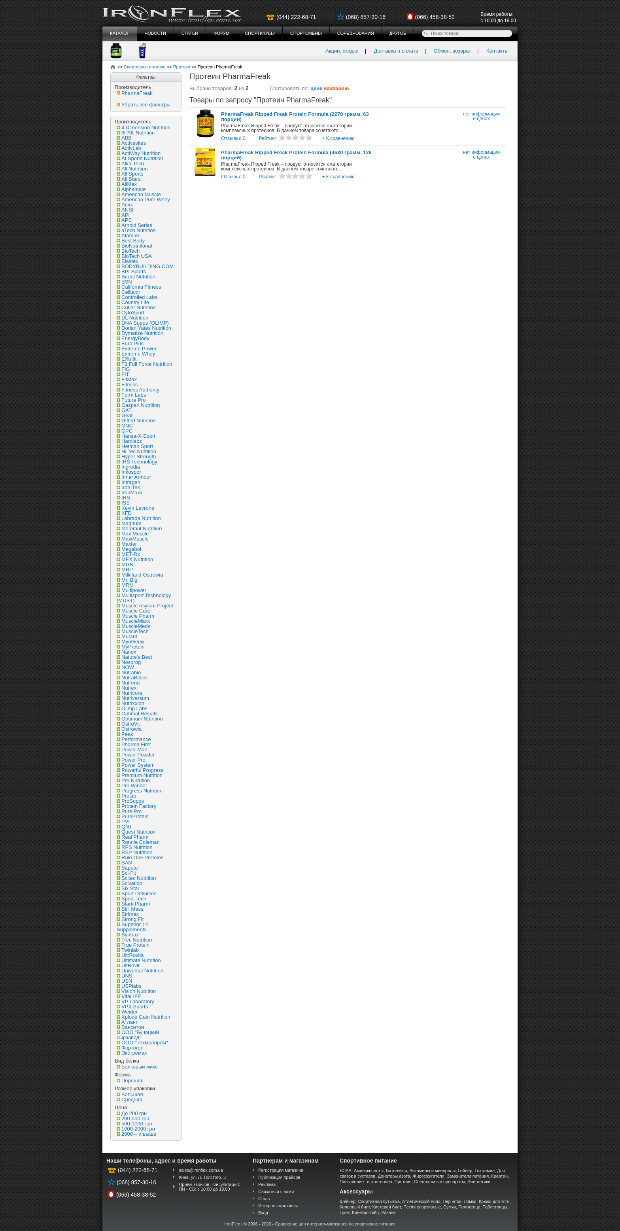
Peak (125, 734)
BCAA (346, 1170)
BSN (124, 282)
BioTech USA (134, 256)
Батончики (396, 1170)
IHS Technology (137, 462)
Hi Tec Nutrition (136, 451)
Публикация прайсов (279, 1177)
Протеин (403, 1181)
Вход (263, 1212)
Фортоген (130, 1048)
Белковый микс (137, 1067)
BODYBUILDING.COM (145, 266)
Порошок (130, 1081)
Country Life (133, 302)
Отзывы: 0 (233, 138)
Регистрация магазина (280, 1170)
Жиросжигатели (428, 1176)
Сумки (449, 1207)
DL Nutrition (132, 318)
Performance (134, 739)
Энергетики (478, 1181)
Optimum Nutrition (140, 719)
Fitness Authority (138, 390)
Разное (388, 1212)
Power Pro (131, 760)
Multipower (131, 590)
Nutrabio (129, 672)
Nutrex (126, 688)
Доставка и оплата (396, 51)
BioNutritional (134, 246)
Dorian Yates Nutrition (144, 328)
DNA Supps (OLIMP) (143, 323)
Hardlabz (129, 441)
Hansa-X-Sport (136, 436)
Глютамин (484, 1170)
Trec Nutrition (134, 940)
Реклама (267, 1184)
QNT (124, 827)
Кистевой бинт (386, 1207)
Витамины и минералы (432, 1170)
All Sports (130, 174)
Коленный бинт (355, 1207)
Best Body (131, 241)
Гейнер (465, 1170)
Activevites (131, 143)
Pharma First (134, 744)
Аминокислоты (369, 1170)
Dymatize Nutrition (140, 333)
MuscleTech (133, 631)
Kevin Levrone (135, 508)
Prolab (126, 796)
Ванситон (130, 1027)
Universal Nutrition (140, 971)
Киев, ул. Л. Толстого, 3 (202, 1177)
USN (124, 981)
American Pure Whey (143, 199)
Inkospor (129, 472)
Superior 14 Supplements (132, 926)
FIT (123, 374)
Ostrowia (129, 729)
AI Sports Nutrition (140, 158)
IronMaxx (129, 492)
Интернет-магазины (278, 1205)
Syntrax (128, 935)
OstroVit (128, 724)
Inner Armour (134, 477)
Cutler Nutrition (136, 307)
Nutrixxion (130, 703)
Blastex (127, 261)
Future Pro (131, 400)
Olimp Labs (132, 708)
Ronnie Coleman (138, 842)
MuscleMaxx (133, 621)
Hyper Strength (136, 456)
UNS (124, 976)
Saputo (127, 868)
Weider (127, 1012)
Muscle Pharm (135, 616)
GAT (124, 410)
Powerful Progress (140, 770)
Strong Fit (130, 919)
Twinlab (128, 950)
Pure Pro (129, 811)
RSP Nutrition (135, 852)
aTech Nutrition (136, 230)
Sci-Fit (126, 873)
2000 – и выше (136, 1134)
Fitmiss (127, 385)
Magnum (129, 523)
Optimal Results (137, 714)
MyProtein (131, 647)
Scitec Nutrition (136, 878)
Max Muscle (133, 534)
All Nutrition (132, 169)
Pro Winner (132, 786)
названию (336, 88)
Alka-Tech (130, 163)
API (123, 215)
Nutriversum (133, 698)
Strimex (128, 914)
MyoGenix (131, 642)
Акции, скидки (342, 51)
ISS (123, 503)
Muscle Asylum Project (145, 606)
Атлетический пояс (421, 1201)
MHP (125, 570)
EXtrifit (126, 359)
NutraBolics (132, 678)
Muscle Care (133, 611)
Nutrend (128, 683)
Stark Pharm (133, 904)
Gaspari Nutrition (138, 405)
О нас (264, 1198)
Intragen (128, 482)
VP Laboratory (135, 1001)
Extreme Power (137, 349)
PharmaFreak (135, 93)
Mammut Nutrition (139, 528)
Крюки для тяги (494, 1201)
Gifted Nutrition (136, 421)
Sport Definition (137, 893)
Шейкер (347, 1201)
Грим (345, 1212)
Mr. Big (127, 580)
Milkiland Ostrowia (140, 575)
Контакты (497, 51)
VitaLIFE (129, 996)
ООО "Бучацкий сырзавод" (138, 1034)
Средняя (129, 1099)
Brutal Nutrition (136, 277)
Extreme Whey (136, 354)
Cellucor (128, 292)
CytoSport (130, 313)
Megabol (129, 549)
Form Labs (131, 395)
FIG (123, 369)
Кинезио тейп (365, 1212)
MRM (125, 585)
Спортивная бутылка (379, 1201)
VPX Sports (132, 1007)
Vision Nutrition (136, 991)
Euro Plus (130, 343)
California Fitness (139, 287)
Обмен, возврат (452, 51)
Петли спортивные (422, 1207)
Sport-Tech (131, 899)
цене (316, 88)
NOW (125, 667)
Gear (125, 415)
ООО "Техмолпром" (142, 1043)
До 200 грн (132, 1113)
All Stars (128, 179)
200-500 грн (133, 1118)
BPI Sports (131, 271)
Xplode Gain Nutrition (143, 1017)
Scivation (129, 883)
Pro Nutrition (133, 780)
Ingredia (128, 467)
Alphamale (131, 189)
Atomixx (128, 235)
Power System (136, 765)
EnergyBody (133, 338)
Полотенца (469, 1207)
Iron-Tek (128, 487)
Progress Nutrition (140, 791)
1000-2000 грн (136, 1129)
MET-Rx (128, 554)
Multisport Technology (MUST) (144, 597)
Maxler (127, 544)
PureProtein (133, 816)
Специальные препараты (439, 1181)
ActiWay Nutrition (139, 153)
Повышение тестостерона (366, 1181)
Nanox (126, 652)
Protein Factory (136, 806)
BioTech (128, 251)
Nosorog (129, 662)
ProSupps (130, 801)
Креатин (499, 1176)
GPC (124, 431)
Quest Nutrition (136, 832)
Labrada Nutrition (139, 518)
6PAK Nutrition (136, 133)
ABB (124, 138)
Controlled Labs (137, 297)
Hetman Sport (135, 446)
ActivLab (129, 148)
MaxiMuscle (133, 539)
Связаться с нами (276, 1191)
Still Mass (130, 909)
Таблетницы (495, 1207)
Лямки (470, 1201)
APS (124, 220)
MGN (125, 564)
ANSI (125, 210)
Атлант (127, 1022)
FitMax (127, 379)
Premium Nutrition (140, 775)
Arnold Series (134, 225)
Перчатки (451, 1201)
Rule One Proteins (140, 857)
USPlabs (129, 986)
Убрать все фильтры (143, 105)
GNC (125, 426)
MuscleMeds (133, 626)
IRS (123, 498)
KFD (124, 513)
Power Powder (136, 755)
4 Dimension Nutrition (143, 127)
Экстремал (132, 1053)
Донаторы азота (394, 1176)
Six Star (128, 888)
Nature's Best (134, 657)
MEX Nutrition (135, 559)
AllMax (127, 184)
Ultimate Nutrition (139, 960)
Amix (125, 205)
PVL (124, 821)
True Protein (133, 945)
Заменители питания (468, 1176)
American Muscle (139, 194)
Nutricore (129, 693)
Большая (130, 1094)
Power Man (132, 750)
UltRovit (128, 965)
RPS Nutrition (135, 847)
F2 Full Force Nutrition (144, 364)
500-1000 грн (134, 1124)
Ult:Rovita (130, 955)
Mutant (127, 636)
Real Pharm (133, 837)
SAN (124, 863)
